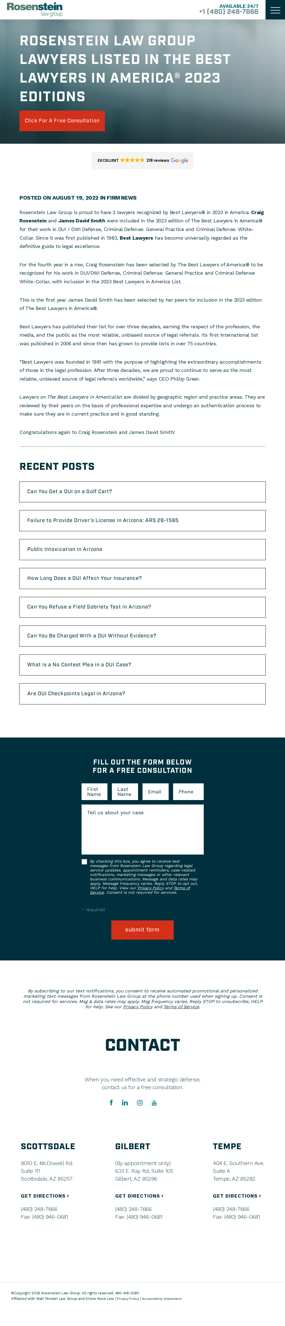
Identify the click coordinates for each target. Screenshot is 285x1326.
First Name (94, 807)
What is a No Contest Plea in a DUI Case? (87, 678)
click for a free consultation (70, 121)
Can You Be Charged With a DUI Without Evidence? (100, 647)
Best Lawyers (136, 239)
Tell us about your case (115, 828)
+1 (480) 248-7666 (225, 12)
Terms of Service (181, 1023)
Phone (186, 807)
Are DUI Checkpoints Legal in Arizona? (83, 708)
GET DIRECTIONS (46, 1212)
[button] (142, 162)
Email (154, 807)
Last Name (124, 807)
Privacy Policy (150, 903)
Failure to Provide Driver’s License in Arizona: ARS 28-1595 (113, 525)
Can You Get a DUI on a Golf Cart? (76, 494)
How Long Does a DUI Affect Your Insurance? (92, 586)
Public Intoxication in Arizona (70, 555)
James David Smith (81, 222)
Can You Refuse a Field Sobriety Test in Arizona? (98, 616)
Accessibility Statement (163, 1315)
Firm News (122, 199)
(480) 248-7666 (39, 1225)
